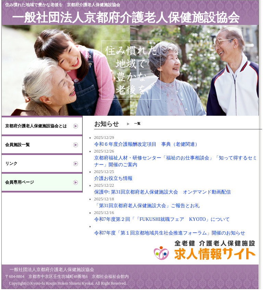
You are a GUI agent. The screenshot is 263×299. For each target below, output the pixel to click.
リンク (11, 163)
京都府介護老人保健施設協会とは (36, 126)
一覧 (137, 123)
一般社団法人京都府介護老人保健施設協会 (126, 17)
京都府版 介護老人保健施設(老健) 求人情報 (50, 296)
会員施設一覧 (17, 144)
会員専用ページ (19, 182)
